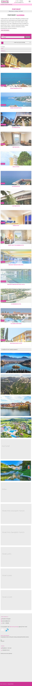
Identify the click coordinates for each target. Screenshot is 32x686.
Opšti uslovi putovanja (14, 626)
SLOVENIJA (20, 15)
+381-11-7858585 (19, 1)
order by (22, 42)
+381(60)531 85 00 (5, 650)
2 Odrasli (4, 37)
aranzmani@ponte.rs (20, 2)
